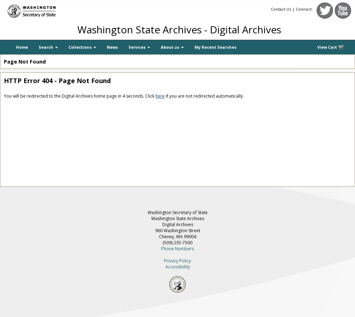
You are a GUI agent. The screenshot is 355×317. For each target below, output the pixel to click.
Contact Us (281, 9)
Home (22, 47)
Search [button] (48, 47)
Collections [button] (82, 47)
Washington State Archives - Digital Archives (179, 29)
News (112, 47)
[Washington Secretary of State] (67, 9)
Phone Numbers (177, 249)
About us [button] (172, 47)
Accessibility (177, 267)
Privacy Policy (177, 261)
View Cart (330, 47)
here (160, 96)
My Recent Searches (215, 47)
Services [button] (139, 47)
